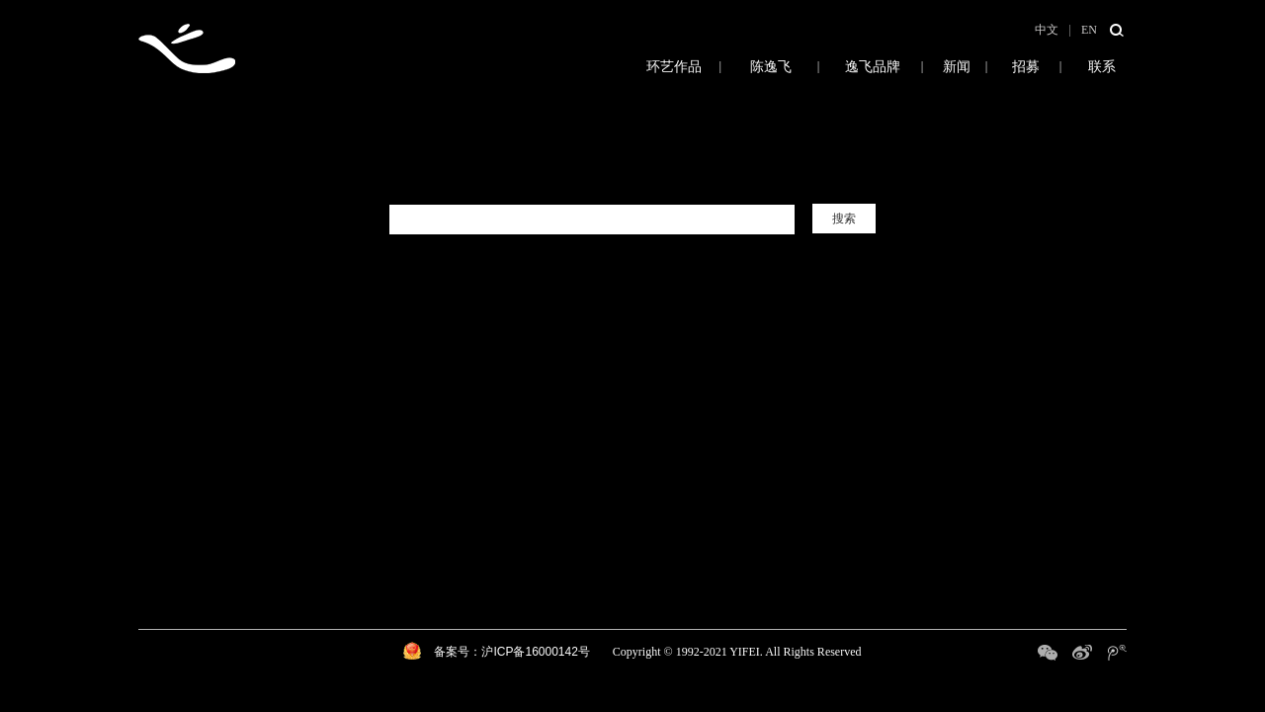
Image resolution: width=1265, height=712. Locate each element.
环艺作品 (627, 66)
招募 (1025, 66)
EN (1089, 30)
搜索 (844, 218)
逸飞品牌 (872, 66)
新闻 (956, 66)
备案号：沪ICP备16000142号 (511, 652)
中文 (1046, 30)
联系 (1102, 66)
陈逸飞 (770, 66)
